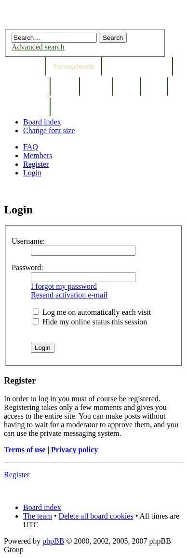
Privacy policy (74, 450)
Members (37, 155)
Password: (27, 267)
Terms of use (25, 450)
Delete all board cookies (96, 516)
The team (37, 516)
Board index (42, 122)
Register (36, 164)
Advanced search (38, 47)
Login (32, 173)
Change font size (49, 130)
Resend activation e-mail (69, 295)
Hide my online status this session (90, 322)
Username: (28, 241)
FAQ (30, 147)
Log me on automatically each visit (92, 312)
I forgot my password (64, 286)
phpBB (53, 541)
